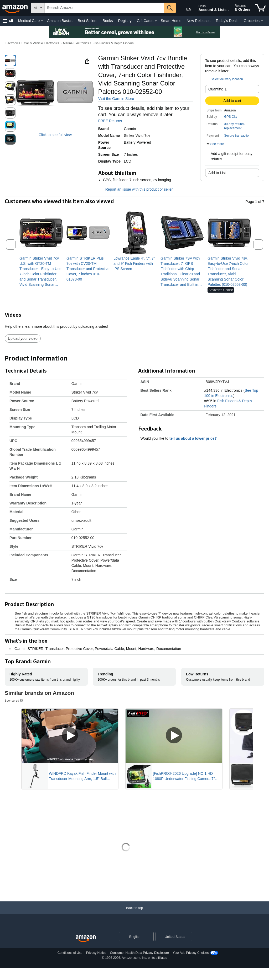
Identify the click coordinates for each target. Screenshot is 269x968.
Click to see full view (55, 135)
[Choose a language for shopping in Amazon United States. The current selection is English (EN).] (185, 8)
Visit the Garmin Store (116, 98)
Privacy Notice (96, 953)
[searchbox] (104, 8)
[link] (41, 271)
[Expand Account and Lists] (229, 10)
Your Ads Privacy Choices (191, 953)
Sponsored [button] (14, 700)
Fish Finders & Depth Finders (113, 43)
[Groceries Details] (262, 20)
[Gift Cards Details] (156, 20)
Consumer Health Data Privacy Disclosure (139, 953)
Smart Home (171, 21)
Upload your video (23, 338)
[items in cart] (260, 7)
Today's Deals (227, 21)
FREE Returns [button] (112, 121)
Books (108, 21)
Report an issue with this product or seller (135, 189)
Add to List (217, 173)
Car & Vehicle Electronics (41, 43)
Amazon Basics (59, 21)
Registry (124, 21)
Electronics (12, 43)
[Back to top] (134, 913)
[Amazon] (15, 7)
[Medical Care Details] (42, 20)
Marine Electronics (76, 43)
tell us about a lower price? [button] (195, 438)
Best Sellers (87, 21)
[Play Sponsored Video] (70, 736)
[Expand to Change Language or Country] (149, 937)
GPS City (230, 117)
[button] (7, 21)
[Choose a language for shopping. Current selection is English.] (132, 936)
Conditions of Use (70, 953)
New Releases (198, 21)
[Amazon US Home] (86, 938)
